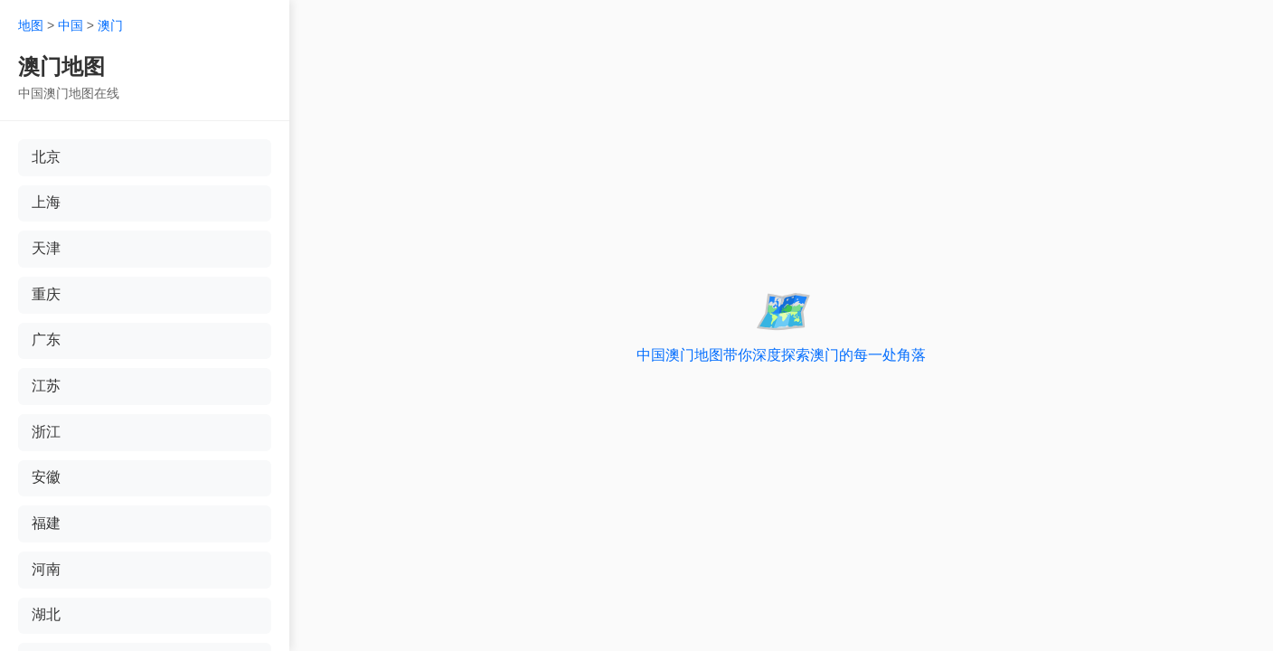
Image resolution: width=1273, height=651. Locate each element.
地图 (30, 25)
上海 (46, 203)
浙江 (46, 433)
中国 (70, 25)
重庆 (46, 295)
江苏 (46, 387)
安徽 (46, 479)
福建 (46, 525)
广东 (46, 341)
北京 (46, 157)
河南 (46, 572)
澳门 (110, 25)
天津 (46, 249)
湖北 (46, 618)
